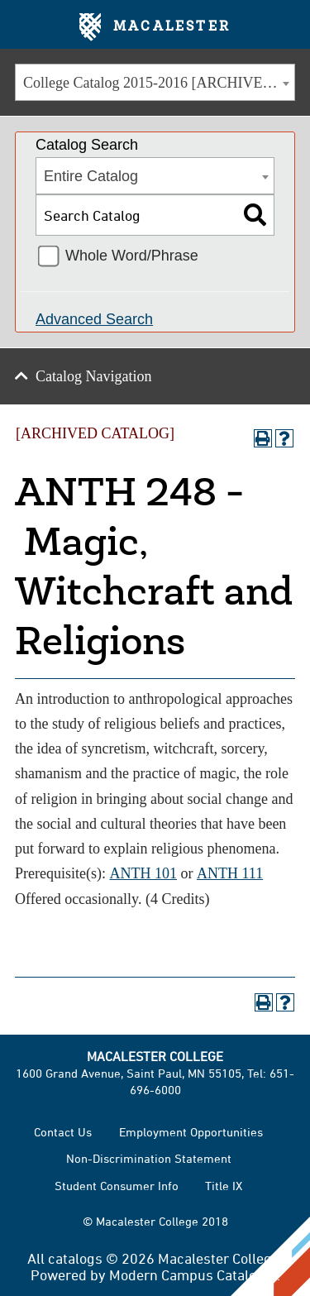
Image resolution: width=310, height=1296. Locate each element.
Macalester (155, 27)
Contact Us (63, 1132)
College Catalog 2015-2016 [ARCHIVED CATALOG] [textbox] (158, 82)
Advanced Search (94, 319)
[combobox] (155, 82)
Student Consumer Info (117, 1186)
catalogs (75, 1258)
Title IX (223, 1186)
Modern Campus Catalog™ (193, 1274)
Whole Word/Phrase (131, 255)
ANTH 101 (143, 873)
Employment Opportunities (191, 1132)
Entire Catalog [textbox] (91, 176)
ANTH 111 (230, 873)
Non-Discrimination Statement (148, 1158)
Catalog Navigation (93, 376)
